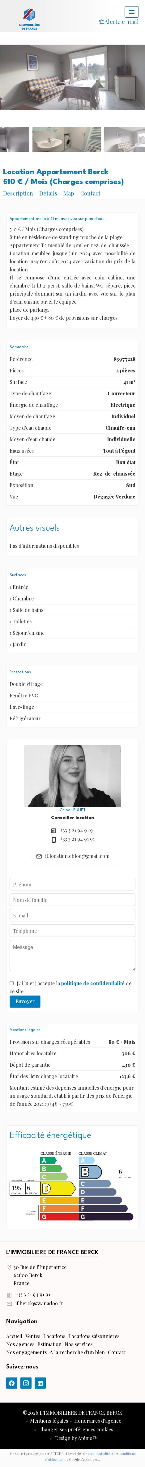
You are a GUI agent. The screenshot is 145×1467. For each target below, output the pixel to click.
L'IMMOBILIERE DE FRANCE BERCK (52, 1252)
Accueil (29, 18)
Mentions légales (49, 1420)
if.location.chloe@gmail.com (77, 856)
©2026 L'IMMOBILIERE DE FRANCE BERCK (72, 1412)
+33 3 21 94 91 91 (77, 830)
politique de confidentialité (93, 983)
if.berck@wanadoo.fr (39, 1303)
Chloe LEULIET (73, 810)
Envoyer (25, 1001)
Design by (76, 1438)
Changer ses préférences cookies (75, 1429)
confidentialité (99, 1453)
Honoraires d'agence (97, 1420)
